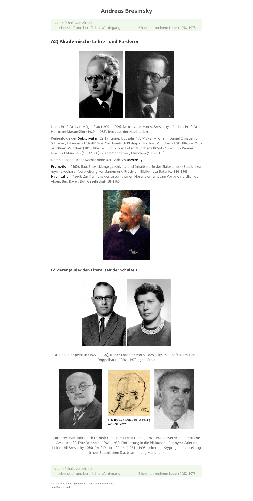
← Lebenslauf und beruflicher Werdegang (86, 27)
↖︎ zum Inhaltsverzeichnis (73, 22)
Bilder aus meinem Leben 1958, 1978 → (169, 27)
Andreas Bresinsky (126, 10)
